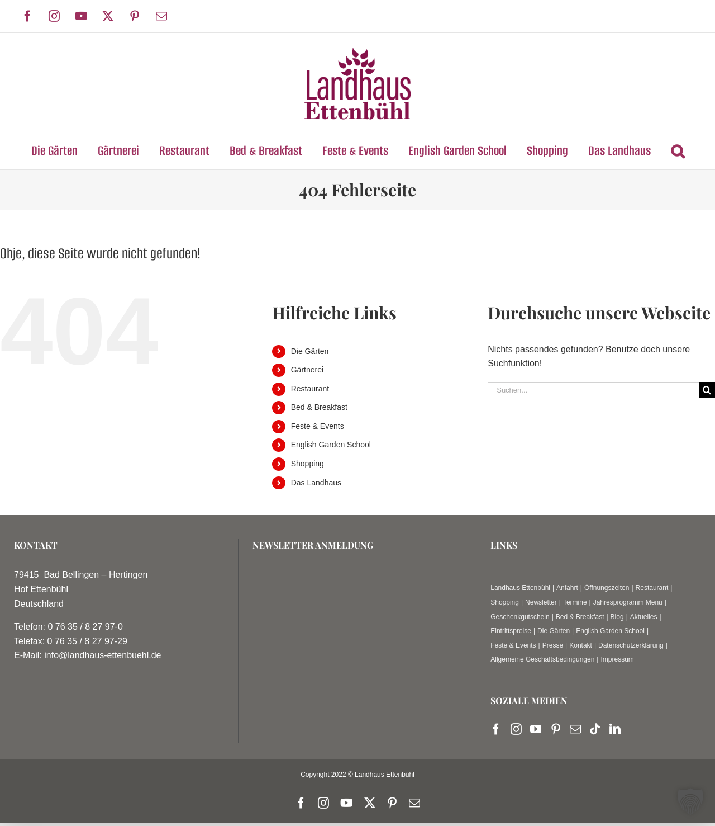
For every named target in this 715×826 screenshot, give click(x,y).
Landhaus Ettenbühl (520, 588)
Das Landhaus (316, 482)
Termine (575, 602)
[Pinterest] (555, 729)
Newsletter (541, 602)
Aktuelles (643, 617)
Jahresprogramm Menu (627, 602)
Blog (617, 617)
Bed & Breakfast (319, 407)
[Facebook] (496, 729)
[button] (677, 151)
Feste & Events (317, 426)
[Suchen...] (593, 390)
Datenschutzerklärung (631, 645)
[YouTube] (535, 729)
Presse (552, 645)
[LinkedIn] (615, 729)
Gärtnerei (307, 369)
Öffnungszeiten (607, 588)
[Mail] (575, 729)
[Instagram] (516, 729)
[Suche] (707, 390)
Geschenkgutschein (519, 617)
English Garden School (331, 444)
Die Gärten (310, 351)
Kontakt (580, 645)
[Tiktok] (594, 729)
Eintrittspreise (510, 631)
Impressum (616, 659)
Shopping (307, 463)
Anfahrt (567, 588)
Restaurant (310, 388)
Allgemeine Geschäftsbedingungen (542, 659)
